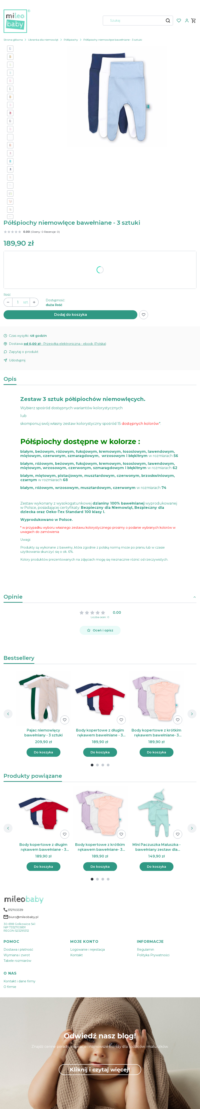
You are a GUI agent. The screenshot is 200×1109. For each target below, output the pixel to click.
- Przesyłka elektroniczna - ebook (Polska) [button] (65, 344)
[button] (168, 20)
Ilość (7, 295)
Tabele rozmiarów (17, 961)
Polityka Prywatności (153, 955)
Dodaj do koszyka (70, 314)
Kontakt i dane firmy (19, 981)
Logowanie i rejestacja (87, 950)
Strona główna (13, 39)
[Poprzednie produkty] (8, 713)
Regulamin (145, 950)
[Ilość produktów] (17, 302)
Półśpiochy (71, 39)
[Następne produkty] (192, 713)
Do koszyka (43, 752)
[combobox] (132, 20)
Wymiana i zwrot (17, 955)
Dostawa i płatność (18, 950)
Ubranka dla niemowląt (43, 39)
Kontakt (76, 955)
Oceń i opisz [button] (100, 630)
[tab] (92, 765)
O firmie (10, 987)
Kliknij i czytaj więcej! (100, 1069)
